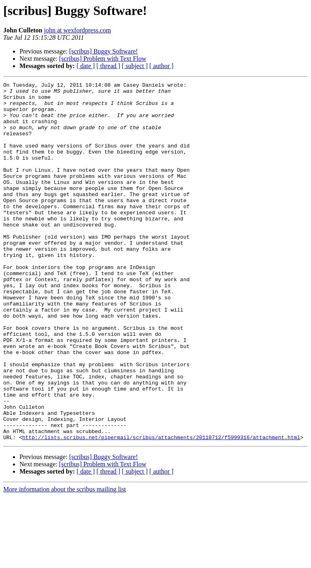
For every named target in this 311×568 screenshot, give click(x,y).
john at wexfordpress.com (77, 30)
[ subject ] (135, 65)
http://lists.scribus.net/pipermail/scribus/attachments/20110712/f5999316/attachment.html (161, 508)
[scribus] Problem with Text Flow (102, 58)
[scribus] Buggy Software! (103, 51)
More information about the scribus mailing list (64, 560)
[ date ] (86, 65)
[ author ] (161, 65)
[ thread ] (108, 65)
